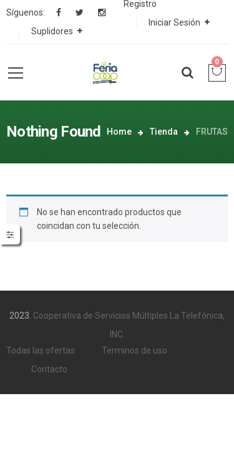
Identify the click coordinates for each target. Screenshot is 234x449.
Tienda (164, 132)
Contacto (49, 369)
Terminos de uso (134, 350)
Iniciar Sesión (174, 22)
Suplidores (52, 31)
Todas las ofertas (40, 350)
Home (119, 132)
